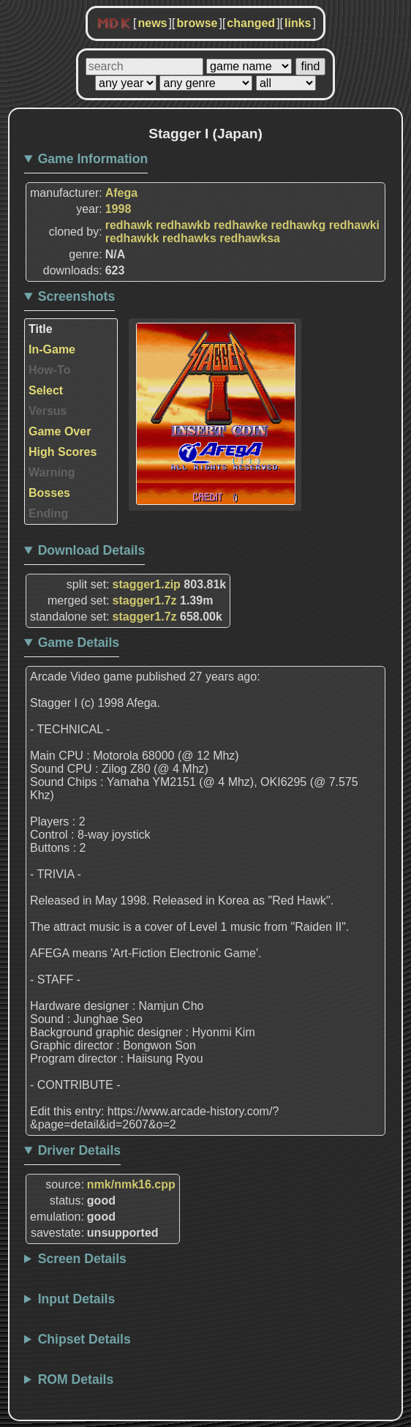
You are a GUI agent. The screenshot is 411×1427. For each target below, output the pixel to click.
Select (46, 390)
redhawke (241, 225)
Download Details (92, 550)
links (297, 23)
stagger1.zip (147, 584)
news (152, 23)
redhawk (129, 225)
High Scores (63, 452)
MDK (114, 24)
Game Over (60, 431)
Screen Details (82, 1258)
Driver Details (79, 1150)
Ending (48, 513)
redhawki (354, 225)
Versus (48, 411)
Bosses (49, 493)
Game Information (93, 158)
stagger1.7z (145, 600)
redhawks (189, 238)
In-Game (52, 349)
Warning (52, 472)
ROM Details (76, 1379)
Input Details (77, 1299)
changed (251, 23)
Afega (121, 193)
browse (196, 23)
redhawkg (298, 225)
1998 (118, 209)
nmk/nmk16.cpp (131, 1184)
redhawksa (249, 238)
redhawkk (132, 238)
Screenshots (77, 296)
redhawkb (183, 225)
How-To (49, 370)
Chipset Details (84, 1339)
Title (41, 329)
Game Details (78, 642)
